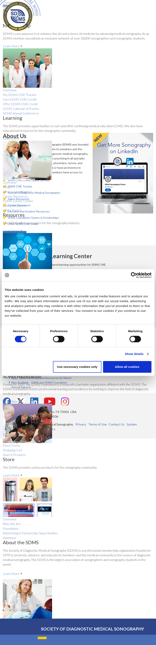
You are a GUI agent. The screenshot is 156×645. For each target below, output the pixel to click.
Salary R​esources (15, 205)
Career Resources (15, 196)
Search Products (14, 455)
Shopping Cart (12, 450)
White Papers (12, 210)
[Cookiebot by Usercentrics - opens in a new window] (133, 275)
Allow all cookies (127, 366)
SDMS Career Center (18, 201)
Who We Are (12, 524)
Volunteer (9, 538)
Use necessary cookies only (77, 366)
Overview (10, 182)
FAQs (7, 187)
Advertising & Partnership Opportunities (30, 533)
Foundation (10, 528)
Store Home (11, 445)
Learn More (11, 138)
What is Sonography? (17, 192)
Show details (134, 354)
